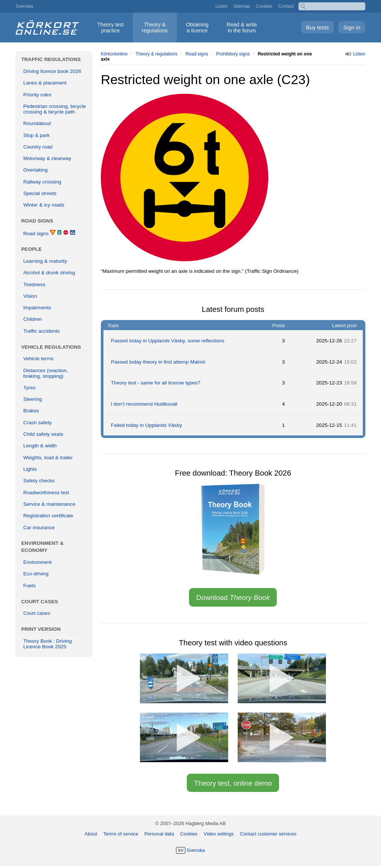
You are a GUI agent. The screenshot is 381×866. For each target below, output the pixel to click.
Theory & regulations (156, 54)
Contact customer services (268, 834)
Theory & (155, 27)
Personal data (159, 834)
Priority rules (37, 95)
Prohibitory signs (233, 54)
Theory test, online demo (233, 783)
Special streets (39, 193)
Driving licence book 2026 (52, 71)
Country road (37, 147)
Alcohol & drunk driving (49, 272)
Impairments (37, 307)
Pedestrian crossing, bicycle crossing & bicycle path (54, 109)
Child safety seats (43, 434)
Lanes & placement (44, 83)
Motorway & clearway (47, 158)
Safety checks (39, 480)
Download (233, 597)
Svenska (24, 6)
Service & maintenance (49, 504)
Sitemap (241, 6)
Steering (32, 399)
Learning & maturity (45, 261)
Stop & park (36, 135)
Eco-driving (35, 573)
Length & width (40, 445)
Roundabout (37, 123)
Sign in (352, 27)
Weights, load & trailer (48, 457)
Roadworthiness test (46, 492)
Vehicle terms (38, 358)
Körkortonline (114, 54)
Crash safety (37, 422)
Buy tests (317, 27)
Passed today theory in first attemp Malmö (158, 362)
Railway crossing (42, 182)
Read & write (242, 27)
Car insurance (39, 527)
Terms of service (120, 834)
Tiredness (34, 284)
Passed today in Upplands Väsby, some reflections (167, 340)
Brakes (31, 410)
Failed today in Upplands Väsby (146, 425)
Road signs (196, 54)
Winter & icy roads (43, 205)
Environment (37, 562)
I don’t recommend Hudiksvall (144, 404)
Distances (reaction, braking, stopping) (45, 373)
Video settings (219, 834)
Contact (286, 6)
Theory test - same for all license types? (155, 383)
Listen (221, 6)
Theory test (110, 27)
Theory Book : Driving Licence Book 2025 (47, 643)
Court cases (36, 613)
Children (32, 319)
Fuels (29, 585)
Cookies (264, 6)
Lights (29, 469)
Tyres (29, 387)
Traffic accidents (41, 331)
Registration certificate (48, 515)
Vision (30, 296)
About (90, 834)
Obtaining (197, 27)
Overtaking (35, 170)
